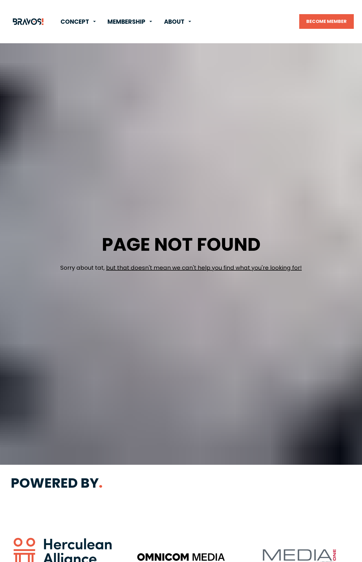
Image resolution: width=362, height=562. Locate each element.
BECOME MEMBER (326, 21)
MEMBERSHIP (129, 22)
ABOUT (177, 22)
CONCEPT (78, 22)
